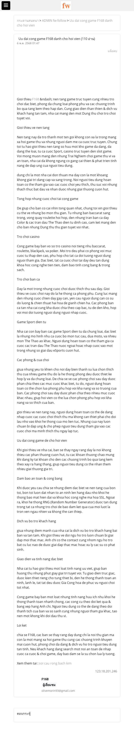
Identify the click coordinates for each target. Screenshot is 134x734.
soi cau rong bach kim (55, 663)
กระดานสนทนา (28, 20)
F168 (35, 99)
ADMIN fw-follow (54, 20)
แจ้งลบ (112, 51)
